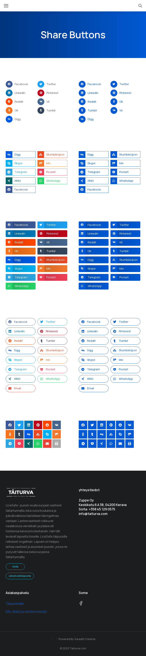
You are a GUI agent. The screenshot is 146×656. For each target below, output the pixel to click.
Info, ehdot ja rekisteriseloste (26, 611)
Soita (15, 566)
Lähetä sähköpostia (20, 575)
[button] (21, 84)
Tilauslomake (15, 603)
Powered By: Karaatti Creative (77, 639)
